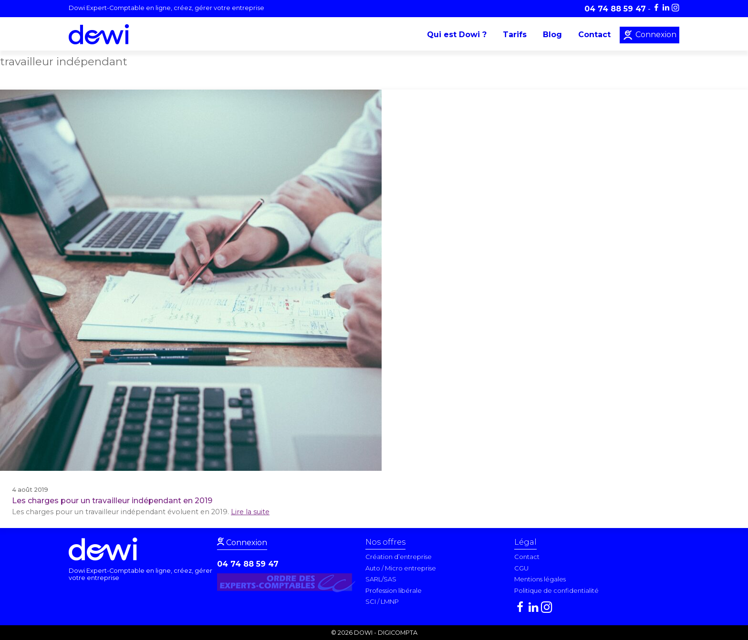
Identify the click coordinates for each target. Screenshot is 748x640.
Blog (552, 34)
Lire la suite (250, 512)
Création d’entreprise (398, 556)
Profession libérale (393, 590)
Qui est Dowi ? (457, 34)
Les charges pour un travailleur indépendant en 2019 (112, 500)
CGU (521, 568)
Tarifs (515, 34)
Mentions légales (540, 579)
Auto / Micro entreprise (400, 568)
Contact (594, 34)
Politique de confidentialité (556, 590)
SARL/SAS (380, 579)
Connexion (655, 34)
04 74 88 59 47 (248, 564)
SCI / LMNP (382, 601)
